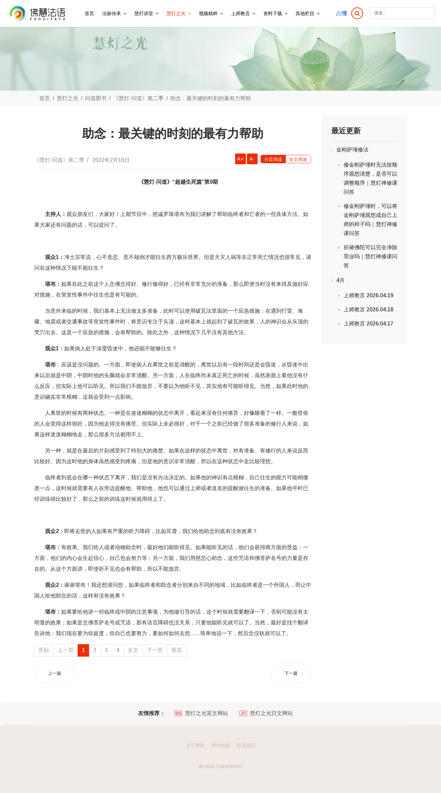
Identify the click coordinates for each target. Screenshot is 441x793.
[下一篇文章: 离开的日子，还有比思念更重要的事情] (291, 674)
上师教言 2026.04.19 (368, 295)
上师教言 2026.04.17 (368, 323)
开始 (43, 650)
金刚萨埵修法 (352, 149)
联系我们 (246, 745)
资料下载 (272, 13)
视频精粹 (208, 13)
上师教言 (240, 13)
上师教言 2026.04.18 (368, 309)
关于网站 (195, 745)
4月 (340, 280)
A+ (240, 159)
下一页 (155, 650)
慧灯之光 (176, 13)
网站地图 (220, 745)
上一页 (65, 650)
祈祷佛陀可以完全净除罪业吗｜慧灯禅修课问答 (370, 256)
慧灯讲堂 (143, 13)
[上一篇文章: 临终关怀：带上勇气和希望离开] (54, 674)
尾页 (176, 650)
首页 (89, 13)
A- (252, 159)
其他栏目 (305, 13)
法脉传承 (111, 13)
